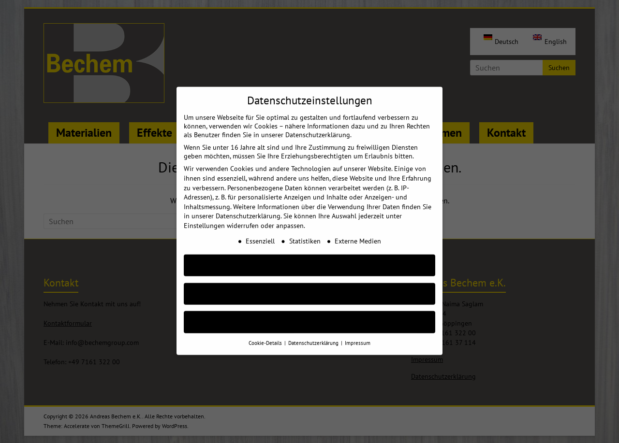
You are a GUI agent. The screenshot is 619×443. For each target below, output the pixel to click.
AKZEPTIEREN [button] (309, 253)
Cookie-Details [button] (266, 331)
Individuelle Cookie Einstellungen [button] (310, 310)
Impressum (357, 331)
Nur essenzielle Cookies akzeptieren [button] (309, 281)
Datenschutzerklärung (248, 204)
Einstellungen (204, 214)
